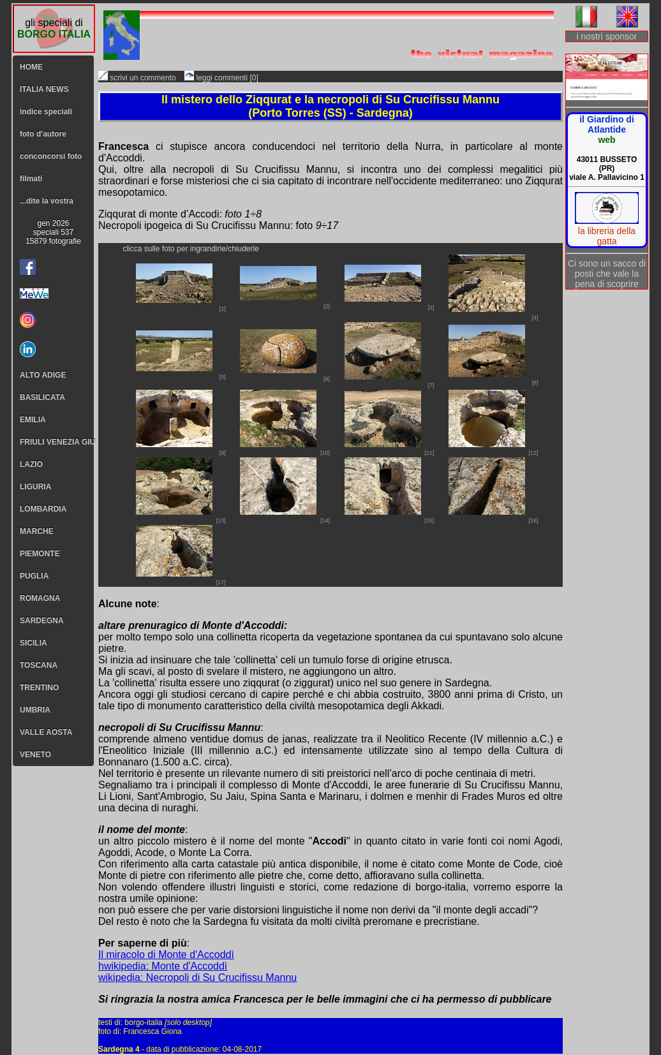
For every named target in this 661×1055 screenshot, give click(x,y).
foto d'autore (43, 133)
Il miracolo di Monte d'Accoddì (166, 954)
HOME (31, 67)
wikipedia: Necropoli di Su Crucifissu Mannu (197, 977)
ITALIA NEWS (44, 89)
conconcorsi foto (51, 156)
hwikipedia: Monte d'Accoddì (162, 966)
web (606, 140)
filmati (31, 178)
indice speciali (46, 111)
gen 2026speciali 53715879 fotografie (53, 232)
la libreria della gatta (606, 236)
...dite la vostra (46, 200)
